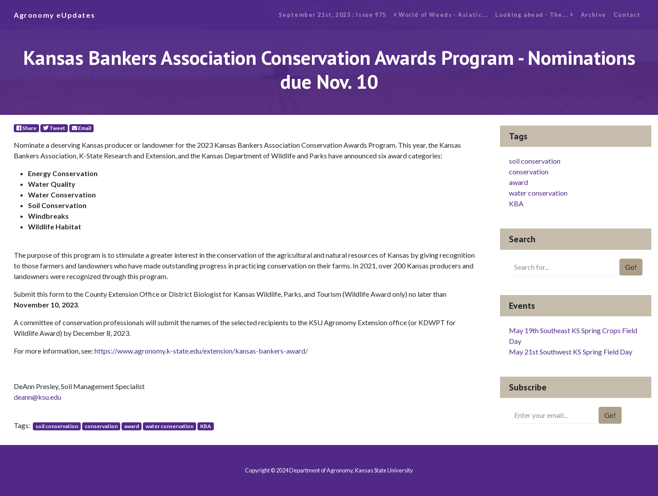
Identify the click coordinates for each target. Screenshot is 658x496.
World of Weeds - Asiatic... (441, 14)
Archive (594, 14)
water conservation (169, 426)
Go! (631, 267)
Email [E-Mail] (81, 128)
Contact (627, 14)
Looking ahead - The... (534, 14)
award (131, 426)
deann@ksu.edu (37, 397)
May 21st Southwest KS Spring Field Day (570, 351)
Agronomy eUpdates (54, 15)
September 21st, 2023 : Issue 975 (332, 14)
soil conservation (56, 426)
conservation (101, 426)
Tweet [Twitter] (54, 128)
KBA (205, 426)
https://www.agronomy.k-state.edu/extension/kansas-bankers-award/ (201, 350)
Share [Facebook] (26, 128)
